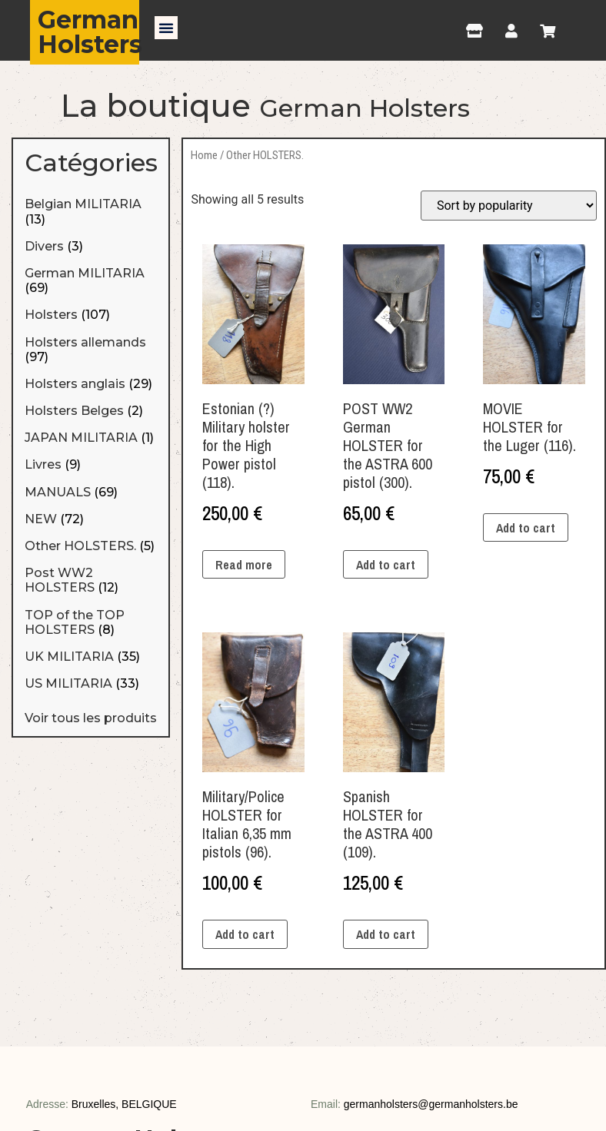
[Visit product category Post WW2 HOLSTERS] (91, 580)
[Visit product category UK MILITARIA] (91, 656)
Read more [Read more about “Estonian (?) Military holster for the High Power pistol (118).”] (243, 564)
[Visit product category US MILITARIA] (91, 683)
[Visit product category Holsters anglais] (91, 383)
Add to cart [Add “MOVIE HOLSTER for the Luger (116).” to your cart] (525, 527)
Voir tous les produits (91, 718)
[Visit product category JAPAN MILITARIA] (91, 437)
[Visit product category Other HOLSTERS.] (91, 545)
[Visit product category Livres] (91, 464)
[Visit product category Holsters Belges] (91, 410)
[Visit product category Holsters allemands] (91, 349)
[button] (166, 27)
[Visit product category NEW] (91, 519)
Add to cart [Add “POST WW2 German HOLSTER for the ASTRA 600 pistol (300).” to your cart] (385, 564)
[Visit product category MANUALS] (91, 492)
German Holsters (90, 32)
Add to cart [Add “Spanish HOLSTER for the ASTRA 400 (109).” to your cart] (385, 934)
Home (204, 155)
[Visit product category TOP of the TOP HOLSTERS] (91, 622)
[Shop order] (509, 206)
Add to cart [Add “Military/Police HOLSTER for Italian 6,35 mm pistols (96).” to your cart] (245, 934)
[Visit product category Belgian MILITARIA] (91, 211)
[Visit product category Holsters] (91, 314)
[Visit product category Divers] (91, 246)
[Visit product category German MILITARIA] (91, 280)
